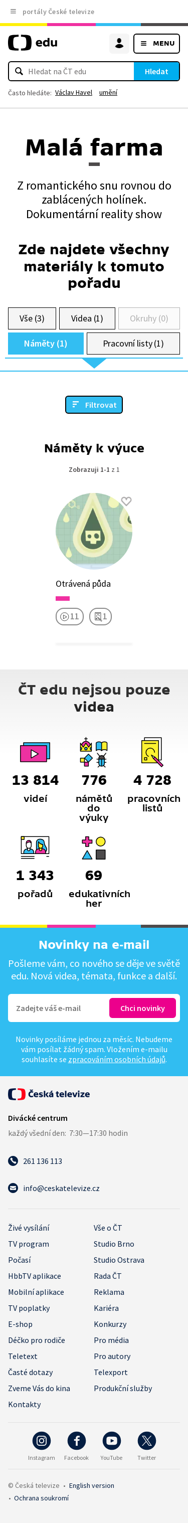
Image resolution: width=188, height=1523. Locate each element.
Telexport (111, 1372)
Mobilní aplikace (36, 1292)
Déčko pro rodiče (36, 1340)
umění (108, 92)
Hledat (156, 71)
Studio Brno (114, 1244)
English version (91, 1485)
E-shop (20, 1324)
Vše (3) (32, 318)
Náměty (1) (46, 343)
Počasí (19, 1260)
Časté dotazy (30, 1372)
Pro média (111, 1340)
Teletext (23, 1356)
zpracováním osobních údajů (116, 1059)
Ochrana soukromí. (41, 1497)
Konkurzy (110, 1324)
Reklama (109, 1292)
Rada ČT (108, 1276)
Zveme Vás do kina (39, 1388)
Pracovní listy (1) (133, 343)
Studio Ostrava (119, 1260)
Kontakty (24, 1404)
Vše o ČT (108, 1228)
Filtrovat (101, 405)
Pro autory (112, 1356)
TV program (28, 1244)
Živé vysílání (28, 1228)
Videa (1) (87, 318)
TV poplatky (29, 1308)
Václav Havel (73, 92)
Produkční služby (123, 1388)
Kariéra (106, 1308)
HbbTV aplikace (34, 1276)
